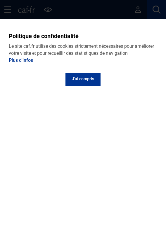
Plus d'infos (21, 60)
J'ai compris (83, 78)
